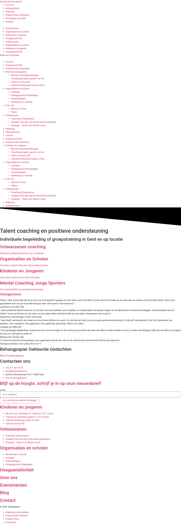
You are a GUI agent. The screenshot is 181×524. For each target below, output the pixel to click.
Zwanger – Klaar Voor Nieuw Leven (28, 125)
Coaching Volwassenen (22, 118)
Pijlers (14, 112)
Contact (9, 61)
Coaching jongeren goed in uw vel (27, 78)
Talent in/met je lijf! (20, 82)
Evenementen (13, 485)
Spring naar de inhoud (11, 1)
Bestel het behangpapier (12, 355)
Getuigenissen (13, 132)
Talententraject (18, 98)
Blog (4, 492)
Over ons (10, 105)
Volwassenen (12, 28)
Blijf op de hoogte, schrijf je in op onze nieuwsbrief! (50, 383)
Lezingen (15, 92)
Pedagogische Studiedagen (24, 95)
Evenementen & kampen (17, 68)
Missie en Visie (18, 108)
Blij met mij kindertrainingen (25, 75)
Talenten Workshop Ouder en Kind (28, 85)
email (2, 390)
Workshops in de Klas (21, 102)
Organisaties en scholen (17, 31)
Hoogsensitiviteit (14, 38)
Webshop (10, 128)
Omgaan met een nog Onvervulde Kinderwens (33, 122)
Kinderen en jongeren (16, 35)
